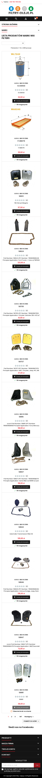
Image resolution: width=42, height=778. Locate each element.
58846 (21, 582)
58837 (21, 472)
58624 (21, 251)
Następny (29, 717)
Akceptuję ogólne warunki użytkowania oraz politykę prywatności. (21, 770)
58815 (21, 417)
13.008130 (21, 86)
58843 (21, 527)
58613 (21, 196)
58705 (21, 306)
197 (20, 717)
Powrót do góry (31, 721)
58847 (21, 637)
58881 (21, 692)
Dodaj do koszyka (21, 101)
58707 (21, 362)
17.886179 (21, 141)
